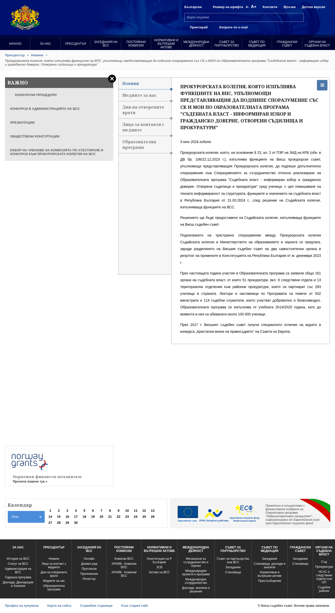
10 (127, 510)
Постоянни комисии (136, 43)
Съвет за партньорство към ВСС (233, 560)
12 (144, 510)
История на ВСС (18, 558)
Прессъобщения (269, 581)
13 (152, 510)
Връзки (290, 7)
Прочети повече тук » (30, 481)
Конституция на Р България (159, 560)
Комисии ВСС (124, 558)
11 (135, 510)
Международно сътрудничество (196, 581)
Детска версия (313, 7)
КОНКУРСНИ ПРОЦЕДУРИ (36, 95)
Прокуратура (324, 567)
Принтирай (199, 27)
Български (193, 7)
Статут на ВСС (18, 563)
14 (50, 516)
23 (127, 516)
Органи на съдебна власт (317, 43)
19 (93, 516)
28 (59, 523)
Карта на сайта (59, 605)
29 (67, 523)
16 (67, 516)
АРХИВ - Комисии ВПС (124, 565)
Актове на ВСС (159, 572)
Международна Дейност (196, 43)
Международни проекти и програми (196, 572)
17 (76, 516)
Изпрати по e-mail (233, 27)
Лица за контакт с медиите (54, 565)
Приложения (89, 574)
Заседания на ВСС (106, 43)
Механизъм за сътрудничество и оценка (196, 562)
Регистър (89, 579)
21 (110, 516)
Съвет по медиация (256, 43)
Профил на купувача (21, 605)
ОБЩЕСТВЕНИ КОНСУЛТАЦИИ (35, 136)
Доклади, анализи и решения (196, 589)
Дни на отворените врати (146, 111)
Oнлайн (89, 558)
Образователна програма (146, 146)
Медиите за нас (146, 96)
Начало (15, 43)
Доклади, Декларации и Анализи (18, 584)
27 (50, 523)
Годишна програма (18, 577)
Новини (37, 55)
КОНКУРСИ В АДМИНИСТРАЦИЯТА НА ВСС (45, 109)
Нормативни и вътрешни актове (166, 43)
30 (76, 523)
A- (247, 7)
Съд (324, 561)
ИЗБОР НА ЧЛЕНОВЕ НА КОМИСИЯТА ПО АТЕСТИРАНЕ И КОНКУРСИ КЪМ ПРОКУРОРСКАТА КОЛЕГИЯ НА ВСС (56, 152)
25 (144, 516)
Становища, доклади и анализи (270, 565)
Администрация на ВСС (18, 570)
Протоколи (89, 569)
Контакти (270, 7)
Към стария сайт (134, 605)
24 (135, 516)
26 (152, 516)
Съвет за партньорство (226, 43)
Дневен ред (89, 563)
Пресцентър (75, 43)
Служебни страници (96, 605)
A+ (253, 6)
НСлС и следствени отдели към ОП (324, 577)
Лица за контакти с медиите (146, 129)
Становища (233, 572)
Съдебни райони (324, 589)
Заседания (233, 567)
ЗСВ (159, 567)
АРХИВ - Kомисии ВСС (124, 574)
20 (101, 516)
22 (118, 516)
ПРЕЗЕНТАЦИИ (22, 122)
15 (59, 516)
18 (84, 516)
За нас (45, 43)
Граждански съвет (287, 43)
